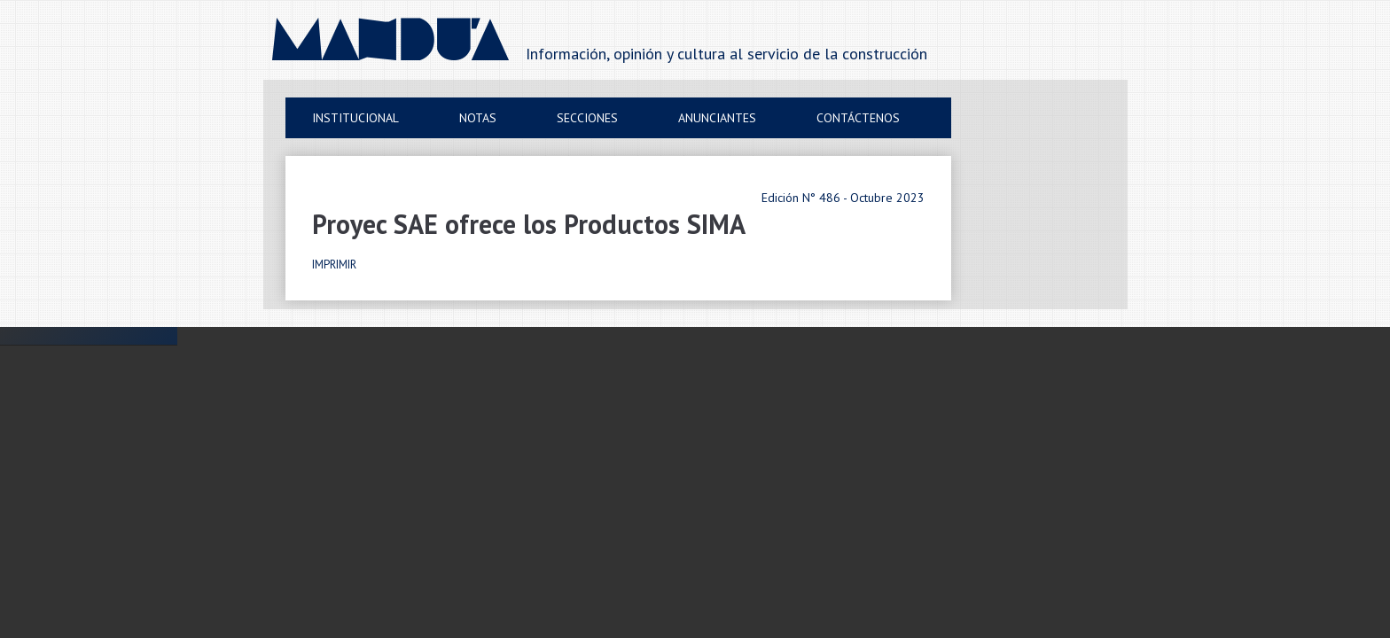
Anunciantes (717, 118)
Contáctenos (858, 118)
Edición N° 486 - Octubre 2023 (843, 198)
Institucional (355, 118)
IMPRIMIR (334, 264)
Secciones (587, 118)
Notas (477, 118)
